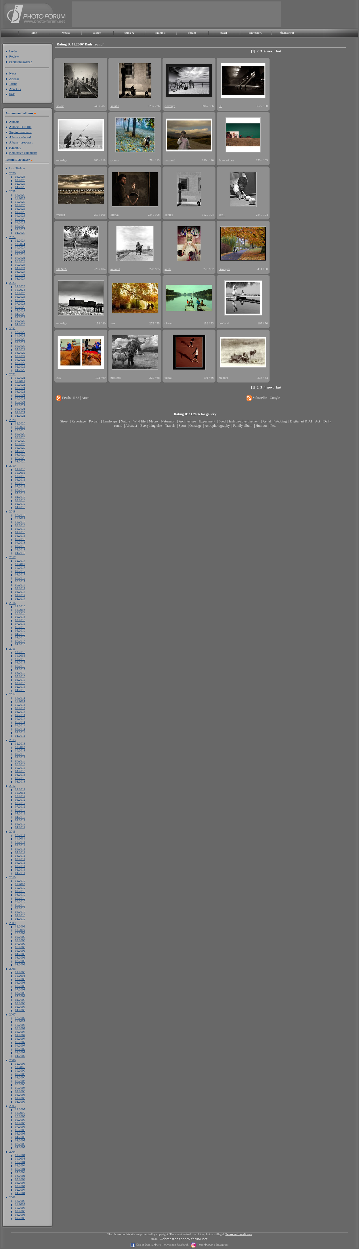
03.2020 (20, 454)
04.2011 (20, 862)
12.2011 (20, 835)
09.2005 (20, 1119)
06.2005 (20, 1130)
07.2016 (20, 623)
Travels (170, 426)
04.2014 (20, 725)
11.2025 (20, 198)
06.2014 (20, 718)
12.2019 (20, 469)
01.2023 (20, 324)
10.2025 (20, 201)
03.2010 (20, 911)
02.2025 (20, 229)
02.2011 (20, 869)
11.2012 (20, 792)
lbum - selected (20, 137)
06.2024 (20, 261)
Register (14, 56)
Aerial (266, 421)
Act (317, 421)
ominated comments (23, 152)
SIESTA (61, 269)
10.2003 (20, 1207)
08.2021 (20, 391)
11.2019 (20, 472)
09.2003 (20, 1211)
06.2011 (20, 855)
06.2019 (20, 489)
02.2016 (20, 640)
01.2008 (20, 1010)
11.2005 (20, 1112)
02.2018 (20, 549)
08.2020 (20, 437)
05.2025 (20, 219)
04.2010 (20, 908)
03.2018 (20, 546)
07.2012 (20, 806)
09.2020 (20, 433)
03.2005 (20, 1140)
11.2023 (20, 289)
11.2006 (20, 1067)
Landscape (110, 421)
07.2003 (20, 1218)
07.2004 (20, 1172)
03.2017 (20, 591)
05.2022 (20, 356)
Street (64, 421)
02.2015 (20, 686)
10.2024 (20, 247)
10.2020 (20, 430)
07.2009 (20, 943)
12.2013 (20, 743)
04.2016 (20, 634)
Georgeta (224, 269)
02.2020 (20, 458)
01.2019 (20, 507)
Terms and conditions (239, 1234)
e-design (170, 106)
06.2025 (20, 215)
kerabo (114, 106)
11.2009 (20, 930)
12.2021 (20, 377)
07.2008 (20, 989)
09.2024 (20, 251)
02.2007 (20, 1052)
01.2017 (20, 598)
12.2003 (20, 1200)
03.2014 (20, 728)
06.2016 (20, 627)
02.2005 (20, 1143)
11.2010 (20, 884)
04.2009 (20, 954)
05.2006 (20, 1087)
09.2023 (20, 296)
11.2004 (20, 1158)
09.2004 (20, 1165)
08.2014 (20, 711)
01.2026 (20, 187)
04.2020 (20, 451)
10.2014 (20, 704)
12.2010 (20, 880)
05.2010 (20, 904)
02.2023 (20, 320)
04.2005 (20, 1137)
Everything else (151, 426)
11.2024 (20, 244)
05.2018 (20, 539)
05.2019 (20, 493)
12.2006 (20, 1063)
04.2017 (20, 588)
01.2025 (20, 232)
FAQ (12, 94)
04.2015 (20, 679)
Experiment (207, 421)
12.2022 (20, 332)
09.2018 (20, 525)
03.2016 (20, 637)
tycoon (114, 160)
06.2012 (20, 810)
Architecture (187, 421)
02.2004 (20, 1189)
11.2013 (20, 747)
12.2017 (20, 560)
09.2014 (20, 708)
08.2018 (20, 528)
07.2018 (20, 532)
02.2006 (20, 1098)
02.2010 (20, 915)
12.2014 (20, 697)
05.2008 (20, 996)
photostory (255, 32)
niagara (223, 377)
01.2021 (20, 415)
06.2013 (20, 764)
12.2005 (20, 1109)
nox (112, 323)
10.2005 (20, 1116)
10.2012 (20, 796)
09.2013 (20, 753)
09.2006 (20, 1074)
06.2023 (20, 307)
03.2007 (20, 1049)
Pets (273, 426)
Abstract (131, 426)
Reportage (79, 421)
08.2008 (20, 986)
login (34, 32)
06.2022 (20, 352)
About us (15, 89)
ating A (15, 147)
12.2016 (20, 606)
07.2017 (20, 577)
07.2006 (20, 1080)
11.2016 (20, 609)
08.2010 (20, 894)
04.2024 (20, 268)
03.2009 (20, 957)
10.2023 (20, 293)
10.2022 (20, 339)
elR (58, 377)
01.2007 (20, 1055)
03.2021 (20, 408)
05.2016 (20, 630)
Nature (125, 421)
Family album (242, 426)
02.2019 (20, 503)
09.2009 (20, 936)
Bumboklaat (226, 160)
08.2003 (20, 1214)
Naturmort (168, 421)
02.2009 (20, 961)
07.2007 (20, 1035)
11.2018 (20, 518)
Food (222, 421)
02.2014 (20, 732)
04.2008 (20, 999)
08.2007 (20, 1031)
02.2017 (20, 595)
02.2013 (20, 778)
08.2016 (20, 620)
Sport (182, 426)
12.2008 (20, 972)
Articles (14, 78)
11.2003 (20, 1204)
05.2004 (20, 1179)
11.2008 (20, 975)
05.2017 (20, 584)
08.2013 (20, 757)
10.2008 (20, 979)
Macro (153, 421)
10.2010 (20, 887)
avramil (115, 269)
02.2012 (20, 823)
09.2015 (20, 662)
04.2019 (20, 496)
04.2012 (20, 816)
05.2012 (20, 813)
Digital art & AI (301, 421)
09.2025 (20, 205)
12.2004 (20, 1155)
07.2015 (20, 669)
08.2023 (20, 300)
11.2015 (20, 655)
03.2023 (20, 317)
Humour (261, 426)
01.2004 (20, 1193)
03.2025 (20, 225)
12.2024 (20, 240)
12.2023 (20, 286)
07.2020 (20, 440)
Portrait (94, 421)
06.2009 (20, 947)
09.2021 (20, 388)
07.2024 (20, 257)
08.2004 (20, 1168)
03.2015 (20, 683)
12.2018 (20, 515)
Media (66, 32)
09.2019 (20, 479)
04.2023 (20, 313)
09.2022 (20, 342)
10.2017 (20, 567)
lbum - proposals (21, 142)
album (97, 32)
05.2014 (20, 722)
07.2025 (20, 212)
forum (192, 32)
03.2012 (20, 820)
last (278, 51)
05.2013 (20, 767)
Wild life (139, 421)
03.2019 (20, 500)
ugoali (169, 377)
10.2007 (20, 1024)
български (287, 32)
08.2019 (20, 483)
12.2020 (20, 423)
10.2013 (20, 750)
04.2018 (20, 542)
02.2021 (20, 412)
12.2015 (20, 652)
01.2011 (20, 873)
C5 (220, 106)
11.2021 (20, 381)
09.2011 (20, 845)
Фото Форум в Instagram (212, 1244)
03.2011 (20, 866)
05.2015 (20, 676)
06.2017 (20, 581)
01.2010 (20, 918)
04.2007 (20, 1045)
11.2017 (20, 564)
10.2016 (20, 613)
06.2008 (20, 992)
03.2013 (20, 774)
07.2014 (20, 715)
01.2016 (20, 644)
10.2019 (20, 476)
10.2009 (20, 933)
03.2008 (20, 1003)
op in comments (20, 132)
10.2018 (20, 521)
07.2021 (20, 395)
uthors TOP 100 (20, 127)
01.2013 (20, 781)
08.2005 (20, 1123)
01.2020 (20, 461)
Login (13, 51)
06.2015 (20, 672)
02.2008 (20, 1006)
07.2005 (20, 1126)
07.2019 (20, 486)
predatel (224, 323)
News (12, 73)
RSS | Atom (81, 398)
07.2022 (20, 349)
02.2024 (20, 275)
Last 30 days (17, 168)
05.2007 (20, 1042)
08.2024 (20, 254)
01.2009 (20, 964)
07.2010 (20, 898)
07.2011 (20, 852)
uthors (14, 121)
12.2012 (20, 789)
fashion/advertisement (244, 421)
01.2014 (20, 735)
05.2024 (20, 264)
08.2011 (20, 848)
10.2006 (20, 1070)
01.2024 (20, 278)
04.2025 (20, 222)
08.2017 (20, 574)
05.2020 (20, 447)
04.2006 (20, 1091)
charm (168, 323)
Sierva (114, 214)
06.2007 (20, 1038)
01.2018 (20, 552)
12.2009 (20, 926)
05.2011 (20, 859)
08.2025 (20, 208)
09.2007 (20, 1028)
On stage (195, 426)
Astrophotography (217, 426)
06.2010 (20, 901)
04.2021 (20, 405)
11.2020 (20, 427)
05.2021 (20, 401)
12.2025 (20, 194)
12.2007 (20, 1018)
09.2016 (20, 616)
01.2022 (20, 370)
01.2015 (20, 690)
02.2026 (20, 183)
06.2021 (20, 398)
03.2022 (20, 363)
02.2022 (20, 366)
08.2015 (20, 665)
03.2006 (20, 1094)
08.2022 (20, 345)
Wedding (280, 421)
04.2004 (20, 1182)
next (270, 51)
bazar (223, 32)
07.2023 (20, 303)
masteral (170, 160)
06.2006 (20, 1084)
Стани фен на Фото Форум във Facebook (161, 1244)
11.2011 (20, 838)
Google (275, 398)
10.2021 (20, 384)
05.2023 (20, 310)
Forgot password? (20, 61)
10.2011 (20, 841)
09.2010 (20, 891)
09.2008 (20, 982)
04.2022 (20, 359)
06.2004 (20, 1175)
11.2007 (20, 1021)
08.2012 (20, 803)
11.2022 (20, 335)
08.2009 (20, 940)
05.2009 (20, 950)
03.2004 (20, 1186)
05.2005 (20, 1133)
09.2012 (20, 799)
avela (168, 269)
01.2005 (20, 1147)
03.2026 (20, 180)
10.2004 (20, 1162)
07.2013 (20, 760)
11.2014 (20, 701)
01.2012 (20, 827)
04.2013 (20, 771)
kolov (60, 106)
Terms (13, 83)
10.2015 (20, 659)
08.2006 (20, 1077)
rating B (160, 32)
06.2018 (20, 535)
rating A (129, 32)
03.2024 (20, 271)
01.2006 (20, 1101)
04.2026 (20, 176)
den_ (222, 214)
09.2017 (20, 571)
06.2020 (20, 444)
